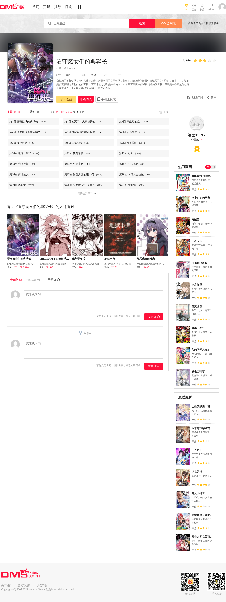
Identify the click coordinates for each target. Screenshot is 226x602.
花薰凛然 (197, 306)
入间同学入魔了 (201, 349)
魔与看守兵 (78, 258)
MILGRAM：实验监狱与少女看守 (59, 258)
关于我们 (6, 585)
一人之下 (197, 450)
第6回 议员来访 (132, 132)
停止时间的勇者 (201, 197)
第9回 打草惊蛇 (132, 142)
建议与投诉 (24, 585)
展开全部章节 (85, 193)
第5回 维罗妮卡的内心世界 (84, 132)
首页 (35, 7)
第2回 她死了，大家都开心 (84, 121)
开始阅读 (86, 99)
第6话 (146, 267)
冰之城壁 (197, 284)
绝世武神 (197, 471)
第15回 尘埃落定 (133, 163)
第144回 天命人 (64, 112)
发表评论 (154, 316)
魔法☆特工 (198, 493)
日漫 (68, 7)
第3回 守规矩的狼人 (135, 121)
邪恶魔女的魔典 (146, 258)
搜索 (142, 23)
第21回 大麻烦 (132, 185)
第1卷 (114, 267)
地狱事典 (109, 258)
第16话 (49, 267)
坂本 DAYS (198, 328)
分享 (214, 97)
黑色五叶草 (198, 371)
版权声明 (42, 585)
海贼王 (195, 219)
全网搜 (168, 23)
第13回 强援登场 (23, 163)
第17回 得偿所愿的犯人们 (83, 174)
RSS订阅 (197, 97)
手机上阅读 (108, 99)
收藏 (66, 99)
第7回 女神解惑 (23, 142)
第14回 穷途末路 (78, 163)
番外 (36, 111)
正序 (166, 112)
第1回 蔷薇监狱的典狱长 (28, 121)
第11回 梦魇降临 (78, 153)
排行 (57, 7)
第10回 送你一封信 (24, 153)
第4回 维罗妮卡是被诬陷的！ (30, 132)
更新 (46, 7)
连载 (14, 111)
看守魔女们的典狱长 (19, 258)
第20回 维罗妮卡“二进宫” (83, 185)
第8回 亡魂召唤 (78, 142)
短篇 (81, 267)
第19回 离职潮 (22, 185)
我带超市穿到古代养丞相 (206, 428)
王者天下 (197, 241)
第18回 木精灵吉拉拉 (136, 174)
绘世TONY (70, 68)
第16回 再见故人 (23, 174)
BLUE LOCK (199, 263)
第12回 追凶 (130, 153)
